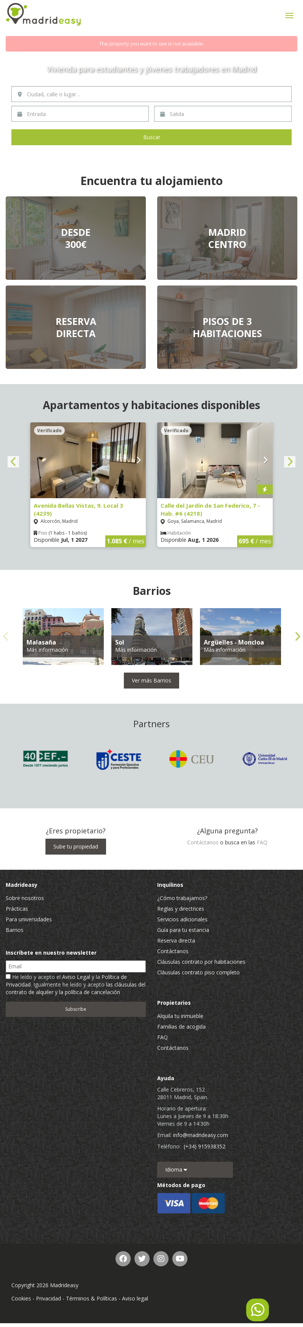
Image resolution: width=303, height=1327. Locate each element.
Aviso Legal (76, 976)
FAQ (262, 842)
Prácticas (17, 908)
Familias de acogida (181, 1026)
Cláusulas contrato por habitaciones (201, 961)
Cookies (21, 1298)
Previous (13, 461)
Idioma (176, 1169)
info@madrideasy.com (200, 1135)
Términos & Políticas (91, 1298)
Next (289, 461)
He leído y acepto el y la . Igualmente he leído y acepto (75, 984)
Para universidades (29, 919)
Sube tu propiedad (75, 846)
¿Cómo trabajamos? (182, 898)
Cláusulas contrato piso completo (198, 972)
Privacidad (48, 1298)
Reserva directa (176, 940)
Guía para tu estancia (183, 929)
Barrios (14, 929)
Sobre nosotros (25, 898)
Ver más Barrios (151, 680)
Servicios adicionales (182, 919)
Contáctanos (203, 842)
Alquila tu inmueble (180, 1016)
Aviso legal (135, 1298)
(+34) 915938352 (204, 1146)
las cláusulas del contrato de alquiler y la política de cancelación (75, 988)
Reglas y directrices (180, 908)
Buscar (151, 137)
